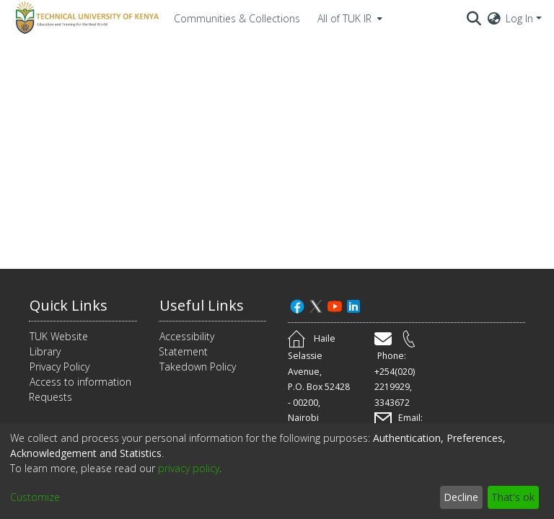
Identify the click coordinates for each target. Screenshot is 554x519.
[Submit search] (474, 18)
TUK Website (59, 336)
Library (45, 351)
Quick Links (68, 305)
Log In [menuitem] (519, 18)
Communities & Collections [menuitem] (237, 18)
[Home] (85, 18)
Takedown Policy (197, 366)
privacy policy (188, 468)
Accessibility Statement (186, 343)
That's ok (513, 497)
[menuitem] (348, 18)
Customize (35, 497)
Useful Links (201, 305)
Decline (461, 497)
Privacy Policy (59, 366)
